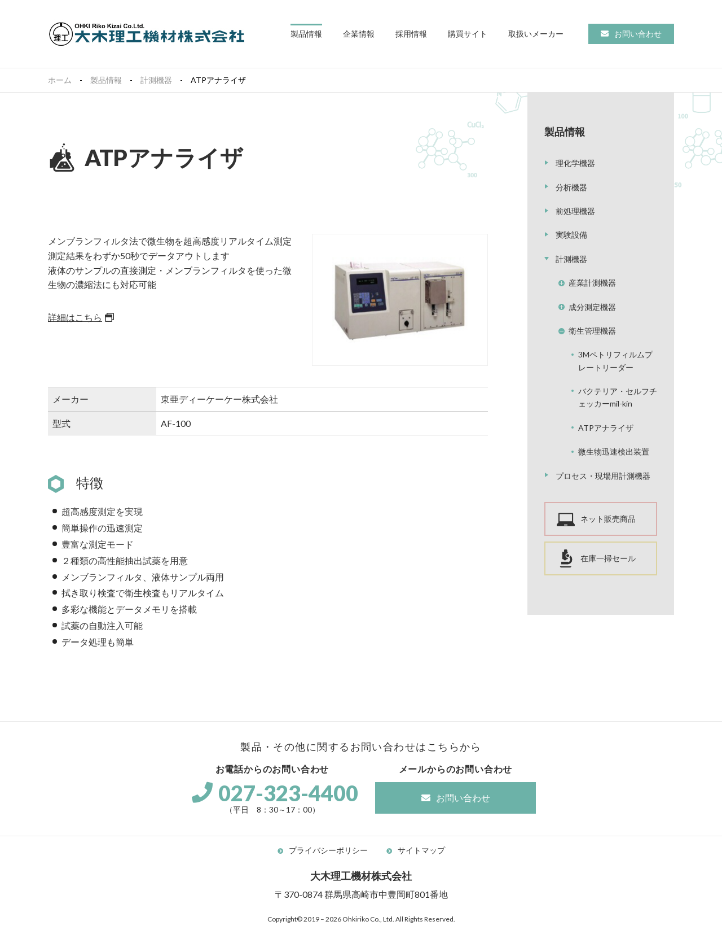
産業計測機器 (592, 282)
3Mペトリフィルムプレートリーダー (615, 361)
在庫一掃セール (608, 558)
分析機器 (571, 187)
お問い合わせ (638, 33)
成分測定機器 (592, 307)
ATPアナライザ (605, 428)
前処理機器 (575, 211)
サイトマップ (421, 850)
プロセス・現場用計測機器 (603, 476)
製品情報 (106, 80)
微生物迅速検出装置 (613, 451)
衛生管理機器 (592, 330)
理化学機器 (575, 163)
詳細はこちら (75, 317)
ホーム (60, 80)
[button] (306, 34)
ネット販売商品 (608, 518)
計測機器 (156, 80)
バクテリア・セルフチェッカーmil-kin (617, 397)
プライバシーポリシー (328, 850)
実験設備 (571, 234)
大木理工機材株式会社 (146, 34)
